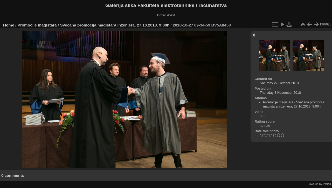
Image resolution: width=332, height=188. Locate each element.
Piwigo (327, 183)
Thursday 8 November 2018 (280, 93)
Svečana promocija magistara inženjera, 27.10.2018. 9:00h (114, 25)
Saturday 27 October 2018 (279, 83)
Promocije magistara (37, 25)
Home (8, 25)
